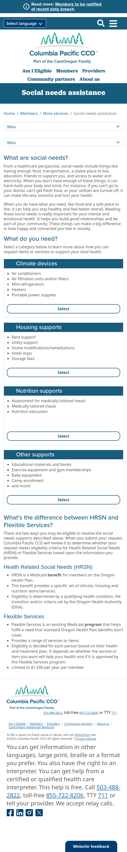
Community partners (51, 79)
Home (9, 113)
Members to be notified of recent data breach (66, 6)
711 (114, 713)
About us (89, 79)
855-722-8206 (88, 713)
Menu (11, 126)
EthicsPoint (82, 735)
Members (67, 70)
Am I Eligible (37, 70)
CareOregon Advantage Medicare (31, 727)
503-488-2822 (52, 713)
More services (55, 113)
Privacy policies (85, 739)
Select (63, 308)
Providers (93, 70)
